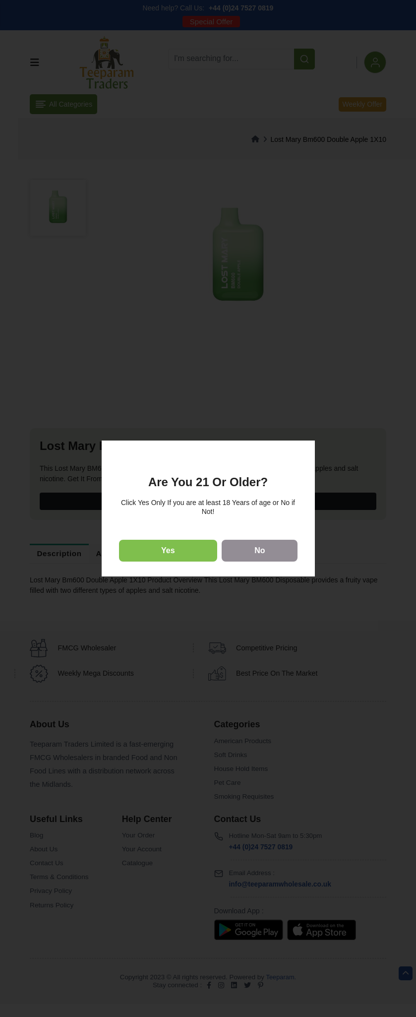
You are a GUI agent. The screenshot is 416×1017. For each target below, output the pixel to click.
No (259, 550)
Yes (168, 550)
